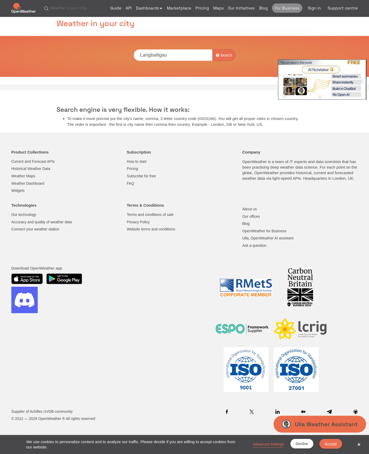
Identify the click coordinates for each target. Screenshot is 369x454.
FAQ (130, 183)
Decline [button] (302, 444)
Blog (263, 8)
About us (249, 209)
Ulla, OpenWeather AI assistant (267, 238)
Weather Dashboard (27, 183)
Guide (115, 8)
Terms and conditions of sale (150, 214)
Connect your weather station (35, 229)
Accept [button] (331, 444)
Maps (218, 8)
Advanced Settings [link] (268, 444)
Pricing (202, 8)
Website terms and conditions (151, 229)
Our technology (23, 214)
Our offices (251, 216)
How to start (137, 161)
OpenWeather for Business (264, 231)
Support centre (343, 8)
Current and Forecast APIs (33, 161)
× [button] (359, 444)
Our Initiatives (241, 8)
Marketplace (179, 8)
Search (224, 55)
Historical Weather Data (30, 168)
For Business (287, 8)
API (129, 8)
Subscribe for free (141, 176)
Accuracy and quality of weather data (41, 222)
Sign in (314, 8)
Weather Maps (23, 176)
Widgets (18, 190)
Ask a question (254, 245)
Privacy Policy (138, 222)
